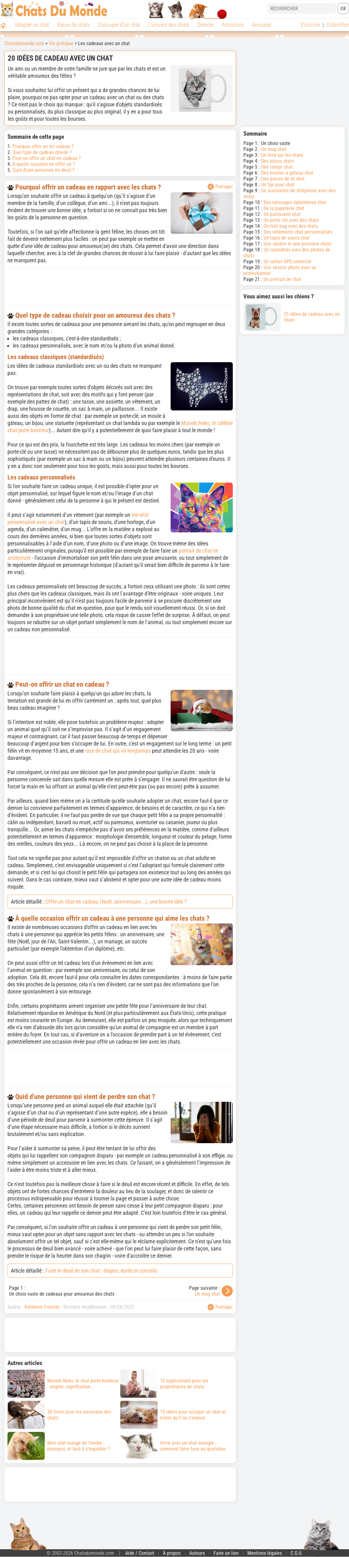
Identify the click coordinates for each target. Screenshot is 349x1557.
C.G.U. (297, 1553)
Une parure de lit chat (283, 179)
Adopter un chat (32, 24)
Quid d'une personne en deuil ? (43, 170)
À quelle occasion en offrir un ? (43, 164)
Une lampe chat (276, 167)
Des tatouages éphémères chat (295, 202)
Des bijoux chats (277, 161)
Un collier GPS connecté (287, 261)
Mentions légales (264, 1553)
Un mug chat (207, 1294)
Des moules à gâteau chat (287, 173)
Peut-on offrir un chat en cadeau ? (46, 158)
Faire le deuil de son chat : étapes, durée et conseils (101, 1270)
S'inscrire (310, 24)
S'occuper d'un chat (119, 24)
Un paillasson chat (282, 214)
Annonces (233, 24)
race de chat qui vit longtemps (118, 750)
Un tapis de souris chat (287, 238)
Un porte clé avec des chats (291, 220)
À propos (172, 1553)
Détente (205, 24)
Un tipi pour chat (277, 185)
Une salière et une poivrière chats (297, 244)
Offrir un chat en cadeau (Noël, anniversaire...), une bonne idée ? (116, 901)
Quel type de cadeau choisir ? (42, 152)
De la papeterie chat (284, 208)
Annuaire (261, 24)
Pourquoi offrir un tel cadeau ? (43, 146)
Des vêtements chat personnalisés (298, 232)
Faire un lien (226, 1553)
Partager (220, 187)
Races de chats (73, 24)
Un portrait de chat (282, 279)
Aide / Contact (139, 1553)
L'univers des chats (168, 24)
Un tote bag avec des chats (291, 226)
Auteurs (197, 1553)
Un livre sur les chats (282, 155)
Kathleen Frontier (42, 1307)
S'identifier (337, 24)
